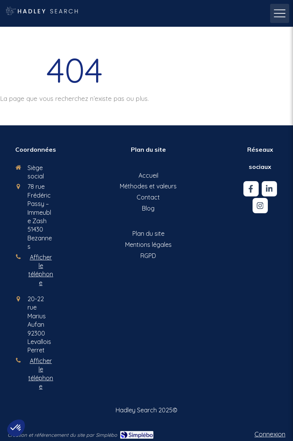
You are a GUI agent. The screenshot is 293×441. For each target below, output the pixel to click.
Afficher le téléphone (40, 270)
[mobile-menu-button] (279, 13)
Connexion (269, 434)
